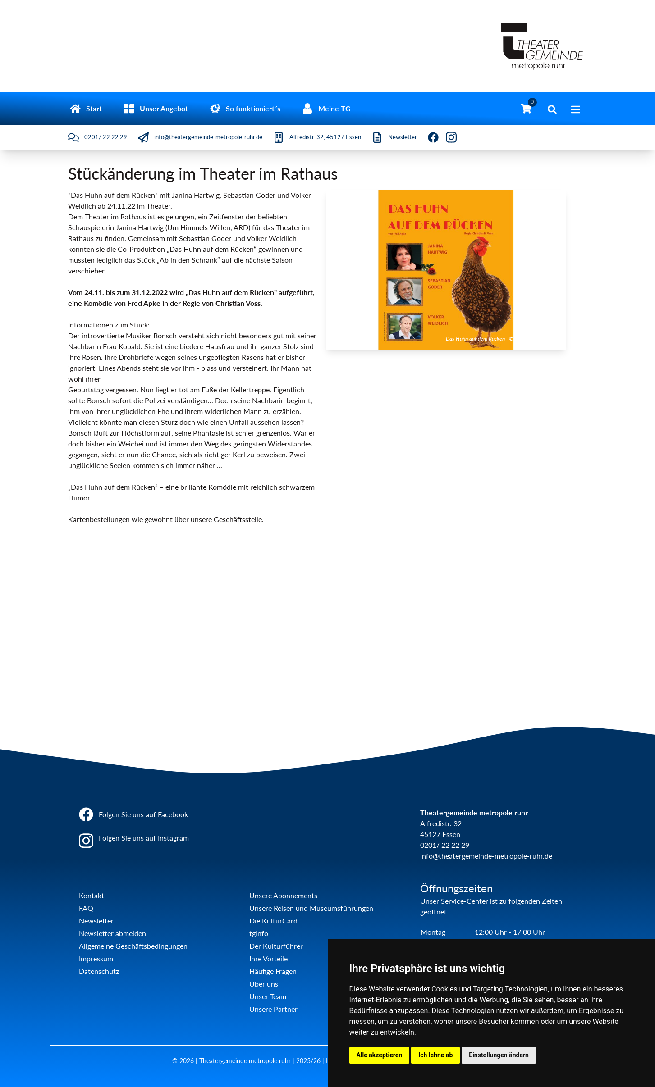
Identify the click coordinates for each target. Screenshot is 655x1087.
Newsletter (96, 920)
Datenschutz (99, 971)
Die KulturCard (273, 920)
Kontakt (91, 895)
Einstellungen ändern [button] (499, 1055)
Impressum (96, 958)
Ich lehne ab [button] (435, 1055)
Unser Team (267, 996)
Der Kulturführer (276, 945)
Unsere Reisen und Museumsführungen (311, 908)
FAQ (86, 908)
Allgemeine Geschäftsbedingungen (133, 945)
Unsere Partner (273, 1009)
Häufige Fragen (273, 971)
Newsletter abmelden (112, 933)
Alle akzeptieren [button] (380, 1055)
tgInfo (258, 933)
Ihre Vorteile (268, 958)
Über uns (263, 983)
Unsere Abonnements (283, 895)
